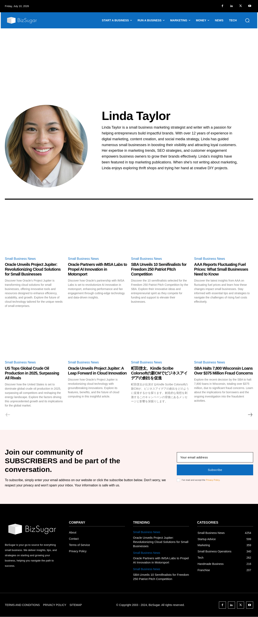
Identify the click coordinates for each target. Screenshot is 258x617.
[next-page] (250, 415)
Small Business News (20, 258)
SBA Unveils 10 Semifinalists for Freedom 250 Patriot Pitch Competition (158, 269)
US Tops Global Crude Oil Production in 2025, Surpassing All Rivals (32, 373)
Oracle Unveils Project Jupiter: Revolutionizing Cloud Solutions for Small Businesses (33, 269)
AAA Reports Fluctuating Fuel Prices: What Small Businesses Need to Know (221, 269)
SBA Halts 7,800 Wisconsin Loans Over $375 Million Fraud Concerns (223, 370)
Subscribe (215, 470)
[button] (247, 20)
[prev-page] (8, 415)
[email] (215, 457)
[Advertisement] (129, 58)
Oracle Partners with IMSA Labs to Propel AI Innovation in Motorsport (97, 269)
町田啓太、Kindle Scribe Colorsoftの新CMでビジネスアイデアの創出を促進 (159, 373)
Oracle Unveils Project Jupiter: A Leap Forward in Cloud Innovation (97, 370)
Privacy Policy (213, 480)
